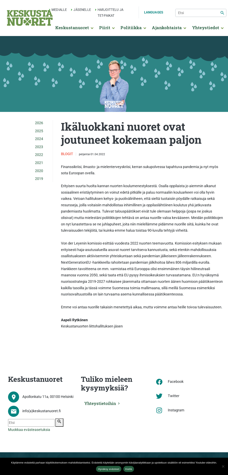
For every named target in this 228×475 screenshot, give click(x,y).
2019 (39, 179)
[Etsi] (200, 13)
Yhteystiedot (205, 27)
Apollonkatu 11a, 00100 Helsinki (47, 397)
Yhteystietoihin (100, 403)
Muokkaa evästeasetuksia (29, 430)
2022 (39, 155)
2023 (39, 147)
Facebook (176, 382)
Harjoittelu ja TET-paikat (110, 13)
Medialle (59, 10)
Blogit (67, 154)
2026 (39, 123)
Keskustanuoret (72, 27)
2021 (39, 163)
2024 (39, 139)
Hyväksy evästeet (108, 469)
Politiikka (131, 27)
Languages (153, 12)
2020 (39, 171)
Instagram (176, 410)
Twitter (173, 396)
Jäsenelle (82, 10)
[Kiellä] (223, 466)
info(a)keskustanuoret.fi (41, 411)
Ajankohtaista (167, 27)
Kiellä (128, 469)
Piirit (104, 27)
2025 (39, 131)
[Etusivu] (29, 18)
